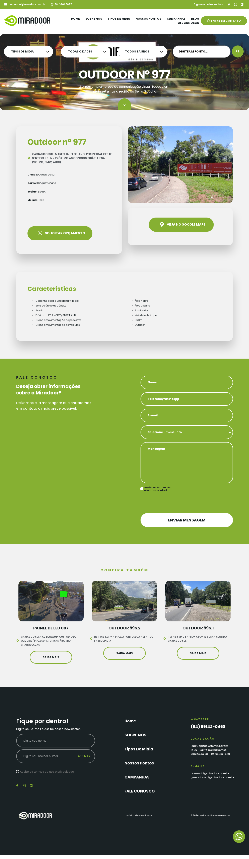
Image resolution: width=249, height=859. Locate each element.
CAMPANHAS (176, 19)
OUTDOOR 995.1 (198, 628)
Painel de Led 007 (51, 628)
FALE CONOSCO (187, 23)
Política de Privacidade (139, 815)
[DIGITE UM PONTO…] (201, 51)
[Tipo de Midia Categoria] (28, 51)
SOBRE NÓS (93, 19)
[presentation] (171, 502)
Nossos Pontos (148, 19)
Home (75, 19)
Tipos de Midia (119, 19)
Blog (195, 19)
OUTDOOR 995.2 (124, 628)
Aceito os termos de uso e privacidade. (157, 488)
